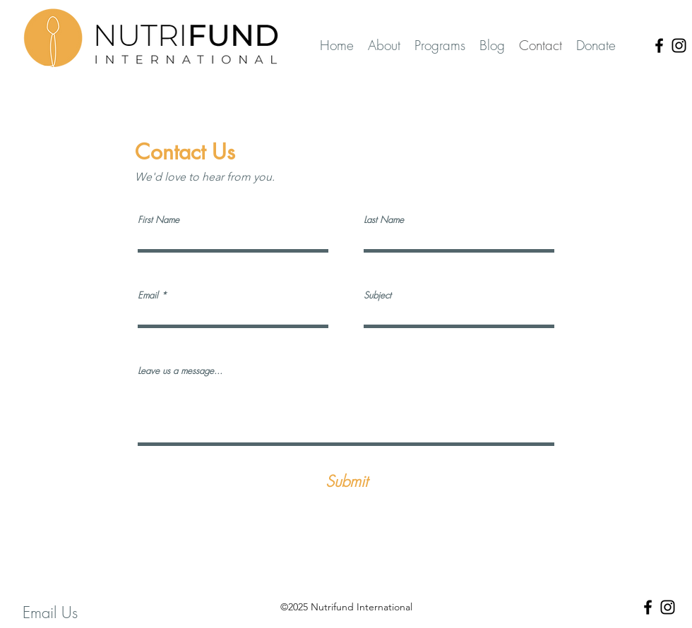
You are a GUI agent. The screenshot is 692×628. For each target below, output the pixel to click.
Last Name (384, 219)
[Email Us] (50, 613)
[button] (439, 45)
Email (148, 295)
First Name (158, 219)
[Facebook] (659, 45)
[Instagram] (678, 45)
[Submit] (347, 482)
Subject (377, 295)
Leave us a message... (180, 370)
